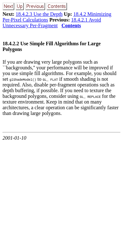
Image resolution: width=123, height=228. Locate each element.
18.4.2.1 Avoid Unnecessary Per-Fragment (52, 22)
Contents (71, 25)
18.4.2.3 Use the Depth (39, 14)
